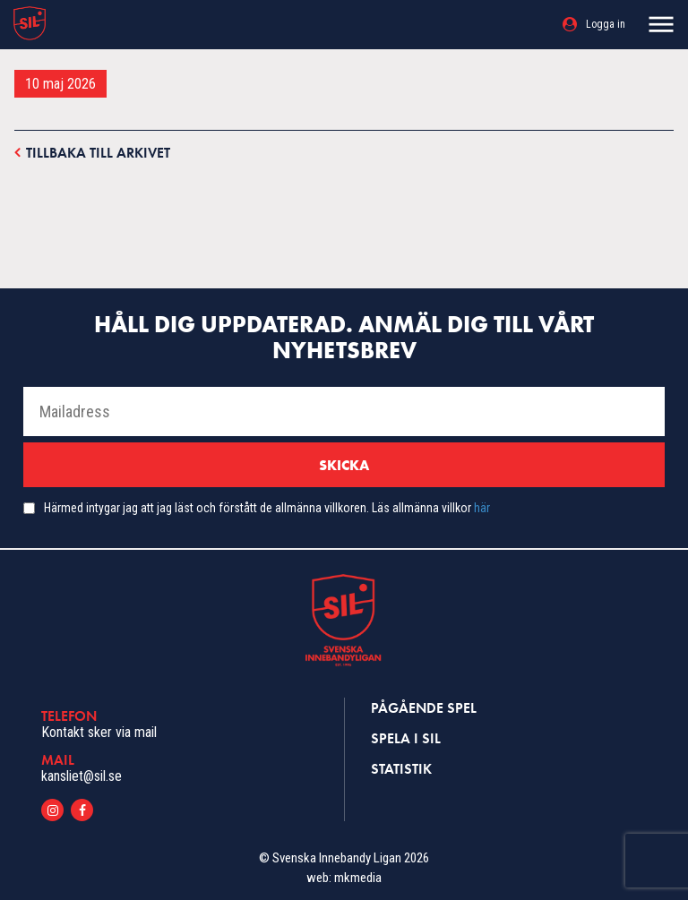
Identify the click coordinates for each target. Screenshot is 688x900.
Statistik (401, 768)
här (482, 508)
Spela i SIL (406, 738)
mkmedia (358, 878)
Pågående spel (424, 708)
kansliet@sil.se (81, 775)
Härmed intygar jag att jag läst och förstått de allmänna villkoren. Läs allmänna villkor (267, 508)
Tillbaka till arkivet (92, 151)
